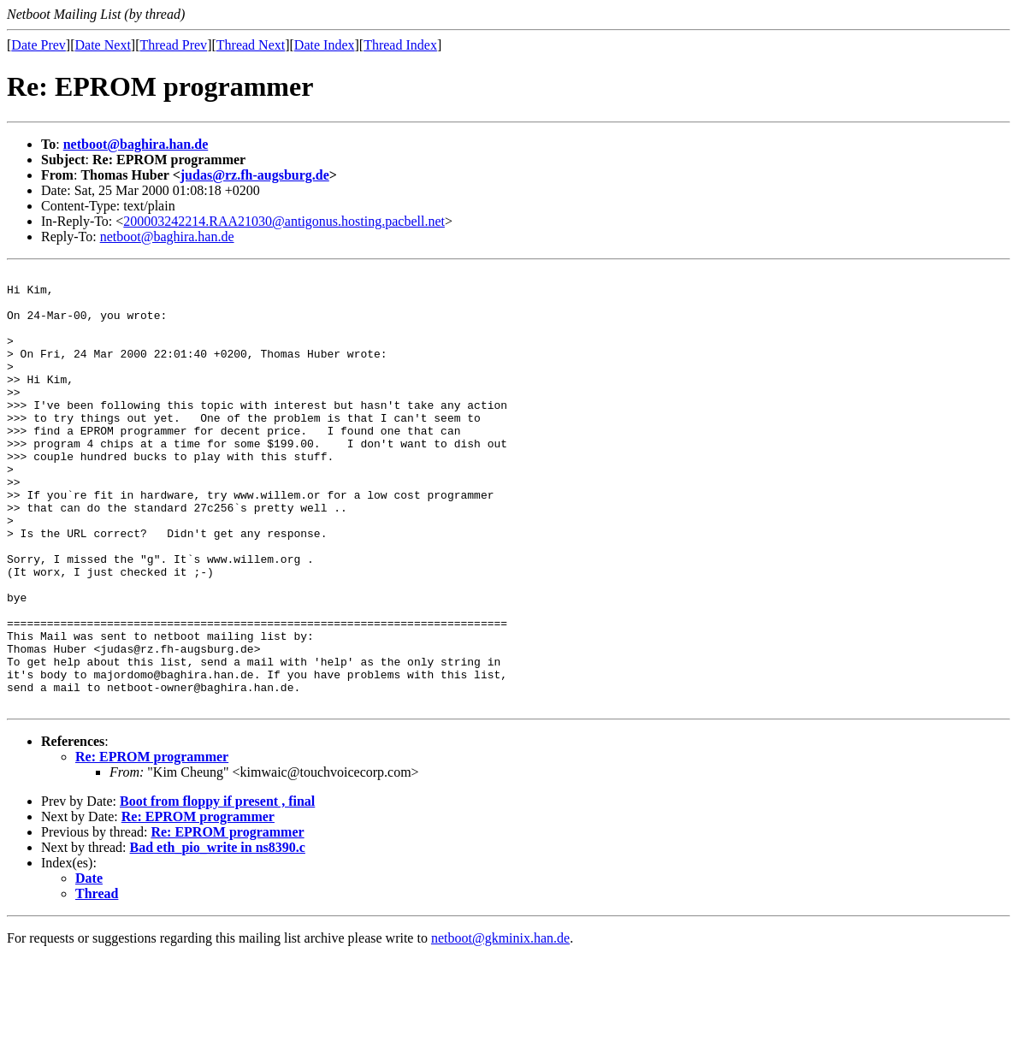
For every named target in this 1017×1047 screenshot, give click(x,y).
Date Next (103, 45)
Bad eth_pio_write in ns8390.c (217, 934)
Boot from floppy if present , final (217, 888)
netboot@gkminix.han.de (500, 1025)
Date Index (324, 45)
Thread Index (400, 45)
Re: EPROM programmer (151, 844)
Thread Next (250, 45)
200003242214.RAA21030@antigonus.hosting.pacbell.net (284, 221)
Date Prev (38, 45)
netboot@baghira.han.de (136, 144)
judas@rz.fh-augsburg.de (254, 175)
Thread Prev (173, 45)
